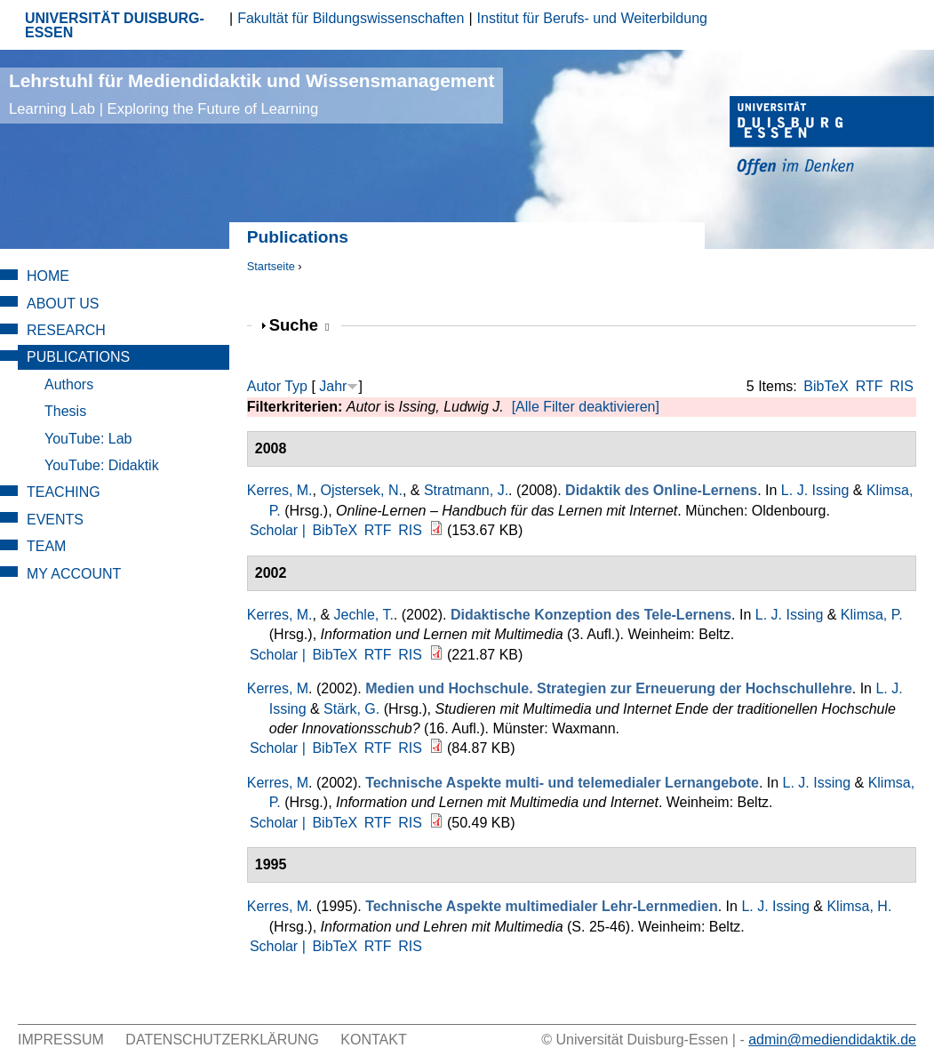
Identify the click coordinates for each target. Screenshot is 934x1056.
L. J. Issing (815, 490)
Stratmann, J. (466, 490)
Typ (295, 386)
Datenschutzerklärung (222, 1039)
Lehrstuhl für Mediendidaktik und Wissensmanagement (251, 93)
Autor (264, 386)
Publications (78, 356)
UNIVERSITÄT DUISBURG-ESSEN (114, 25)
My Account (74, 573)
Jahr (333, 386)
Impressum (61, 1039)
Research (66, 330)
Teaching (63, 492)
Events (55, 519)
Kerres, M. (280, 490)
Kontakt (373, 1039)
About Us (63, 303)
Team (46, 546)
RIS (902, 386)
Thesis (65, 411)
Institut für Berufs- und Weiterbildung (592, 18)
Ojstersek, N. (361, 490)
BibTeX (826, 386)
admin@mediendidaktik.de (832, 1039)
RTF (869, 386)
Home (48, 276)
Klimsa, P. (872, 614)
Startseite (271, 266)
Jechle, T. (364, 614)
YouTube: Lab (88, 438)
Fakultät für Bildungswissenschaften (350, 18)
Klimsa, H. (858, 906)
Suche (299, 325)
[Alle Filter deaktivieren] (585, 406)
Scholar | (279, 530)
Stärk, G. (351, 708)
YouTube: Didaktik (101, 465)
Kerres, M (277, 688)
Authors (68, 384)
